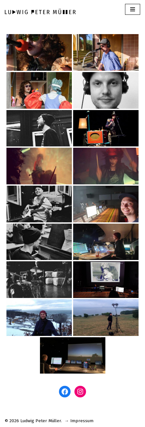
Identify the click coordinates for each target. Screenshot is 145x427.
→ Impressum (78, 420)
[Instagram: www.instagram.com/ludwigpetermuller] (80, 391)
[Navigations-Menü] (132, 9)
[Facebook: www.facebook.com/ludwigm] (65, 391)
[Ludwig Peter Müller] (40, 11)
